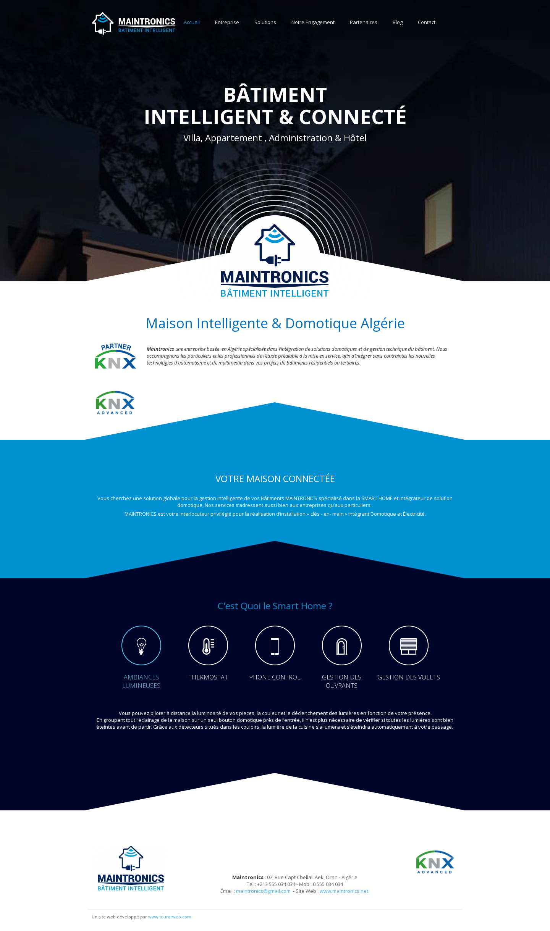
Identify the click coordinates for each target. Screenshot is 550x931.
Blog (398, 22)
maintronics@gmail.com (263, 890)
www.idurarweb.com (169, 917)
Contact (426, 22)
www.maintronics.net (344, 890)
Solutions (265, 22)
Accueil (192, 22)
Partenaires (363, 22)
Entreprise (227, 22)
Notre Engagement (313, 22)
